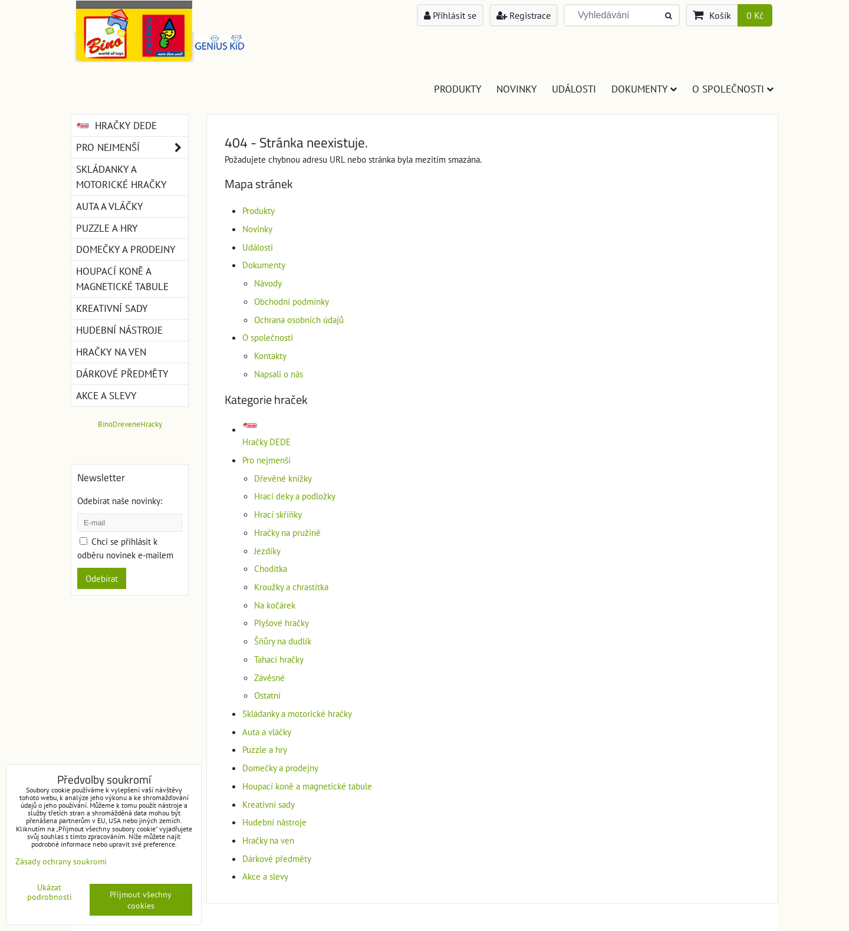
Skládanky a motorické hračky (297, 713)
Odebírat (101, 578)
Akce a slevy (265, 876)
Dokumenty (644, 89)
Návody (268, 283)
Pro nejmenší (266, 460)
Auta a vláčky (266, 732)
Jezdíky (267, 551)
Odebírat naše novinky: (119, 500)
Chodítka (270, 568)
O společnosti (733, 89)
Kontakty (270, 355)
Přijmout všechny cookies (141, 900)
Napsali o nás (278, 374)
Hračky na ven (268, 840)
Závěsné (269, 677)
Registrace (523, 15)
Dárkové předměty (276, 858)
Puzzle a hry (264, 749)
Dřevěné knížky (283, 478)
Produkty (457, 89)
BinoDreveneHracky (130, 424)
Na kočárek (274, 605)
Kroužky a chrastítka (291, 587)
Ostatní (267, 695)
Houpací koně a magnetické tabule (307, 786)
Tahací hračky (279, 659)
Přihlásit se (450, 15)
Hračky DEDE (116, 125)
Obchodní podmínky (291, 301)
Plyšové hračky (281, 623)
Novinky (516, 89)
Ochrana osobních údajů (299, 319)
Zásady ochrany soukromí (61, 861)
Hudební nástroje (274, 822)
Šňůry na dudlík (282, 641)
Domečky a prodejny (280, 768)
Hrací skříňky (278, 514)
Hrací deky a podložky (294, 496)
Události (574, 89)
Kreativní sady (268, 804)
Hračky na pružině (287, 532)
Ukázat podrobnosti (49, 892)
